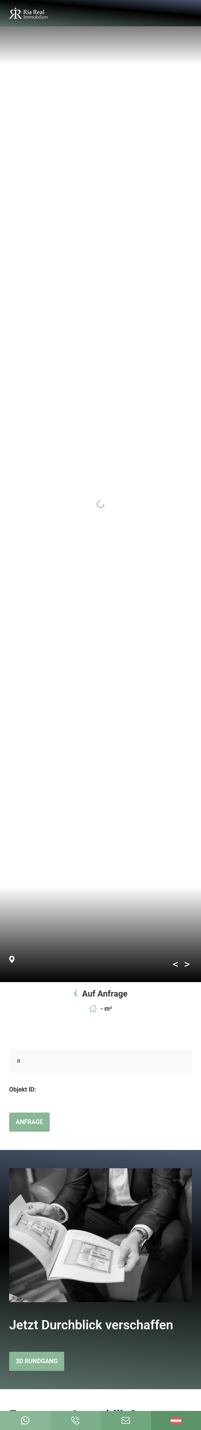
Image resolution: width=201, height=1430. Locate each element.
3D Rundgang (37, 1361)
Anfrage (29, 1122)
